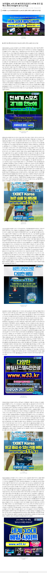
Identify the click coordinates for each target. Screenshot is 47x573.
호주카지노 (29, 338)
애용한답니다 (23, 230)
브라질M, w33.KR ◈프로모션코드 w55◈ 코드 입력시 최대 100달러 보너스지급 (17, 8)
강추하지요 (24, 490)
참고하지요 (38, 332)
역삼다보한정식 (6, 478)
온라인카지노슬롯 (33, 330)
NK (15, 161)
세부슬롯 (35, 497)
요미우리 (31, 55)
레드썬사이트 (9, 70)
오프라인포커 (35, 249)
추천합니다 (27, 56)
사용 (32, 340)
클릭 (11, 418)
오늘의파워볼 (31, 60)
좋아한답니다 (22, 175)
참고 (30, 147)
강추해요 (10, 170)
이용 (6, 233)
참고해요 (10, 165)
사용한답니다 (11, 481)
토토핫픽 (4, 311)
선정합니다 (40, 70)
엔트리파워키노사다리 (7, 48)
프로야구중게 (10, 81)
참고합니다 (12, 321)
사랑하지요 (32, 411)
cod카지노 (10, 507)
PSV (27, 412)
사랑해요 (35, 409)
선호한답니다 (9, 239)
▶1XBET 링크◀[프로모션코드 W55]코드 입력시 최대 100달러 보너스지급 (20, 43)
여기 (29, 246)
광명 (37, 240)
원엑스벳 (4, 137)
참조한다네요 (24, 414)
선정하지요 (15, 158)
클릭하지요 (18, 82)
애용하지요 (7, 253)
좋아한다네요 (11, 505)
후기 (10, 142)
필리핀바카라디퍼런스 (15, 488)
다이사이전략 (5, 228)
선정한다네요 (10, 259)
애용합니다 (39, 510)
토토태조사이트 (14, 172)
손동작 (31, 53)
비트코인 (21, 146)
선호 (5, 319)
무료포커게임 (5, 402)
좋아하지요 (33, 423)
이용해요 (13, 405)
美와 (36, 325)
